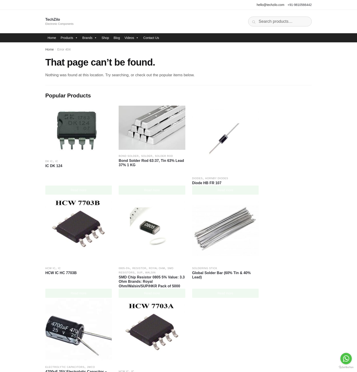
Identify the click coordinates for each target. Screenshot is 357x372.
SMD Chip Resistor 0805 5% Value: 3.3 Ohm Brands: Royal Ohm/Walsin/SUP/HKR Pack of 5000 (75, 272)
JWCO (227, 252)
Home (52, 38)
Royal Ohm (83, 256)
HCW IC (255, 173)
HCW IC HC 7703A (265, 261)
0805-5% (50, 256)
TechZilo (52, 19)
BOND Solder (124, 152)
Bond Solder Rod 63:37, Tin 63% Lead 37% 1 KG (141, 159)
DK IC (49, 157)
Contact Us (151, 38)
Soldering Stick (126, 256)
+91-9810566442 (300, 5)
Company (58, 324)
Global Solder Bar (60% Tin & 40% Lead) (143, 264)
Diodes (187, 173)
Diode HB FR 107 (196, 178)
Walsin (77, 261)
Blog (117, 38)
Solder (141, 152)
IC (56, 157)
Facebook (192, 324)
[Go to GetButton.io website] (346, 367)
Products (69, 38)
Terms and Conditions (135, 332)
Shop (105, 38)
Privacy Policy (129, 324)
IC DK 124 (53, 162)
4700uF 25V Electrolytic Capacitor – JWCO (211, 259)
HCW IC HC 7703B (265, 178)
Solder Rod (159, 152)
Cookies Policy (130, 339)
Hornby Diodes (206, 173)
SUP (66, 261)
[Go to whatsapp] (346, 358)
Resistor (66, 256)
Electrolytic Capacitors (201, 252)
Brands (89, 38)
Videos (132, 38)
